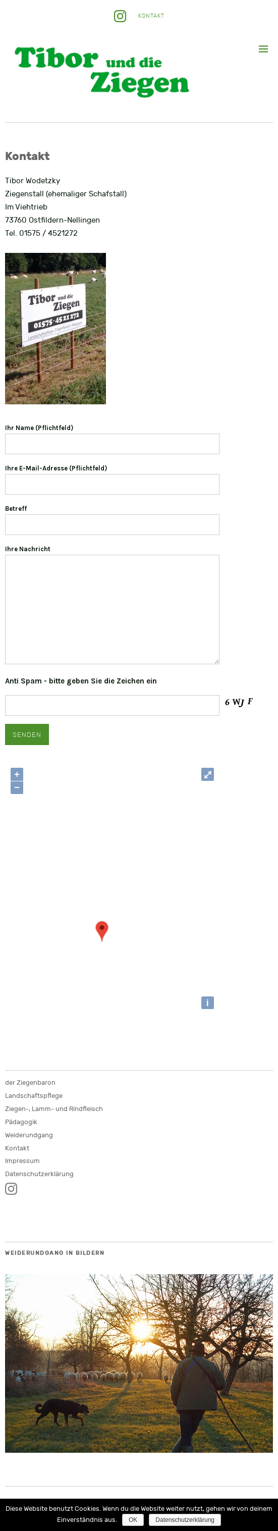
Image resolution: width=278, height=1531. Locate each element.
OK (133, 1519)
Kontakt (151, 16)
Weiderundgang (29, 1135)
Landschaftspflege (34, 1096)
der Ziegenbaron (30, 1083)
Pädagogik (21, 1122)
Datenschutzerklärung (39, 1174)
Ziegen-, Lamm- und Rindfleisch (54, 1109)
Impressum (22, 1161)
